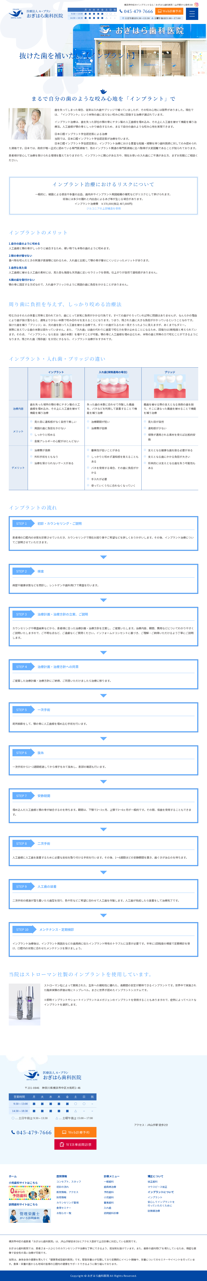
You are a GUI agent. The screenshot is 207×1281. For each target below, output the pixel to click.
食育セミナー (63, 1207)
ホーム (13, 1176)
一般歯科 (109, 1181)
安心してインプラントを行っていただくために (161, 1203)
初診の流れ (62, 1187)
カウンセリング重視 (67, 1202)
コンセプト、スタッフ (68, 1181)
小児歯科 (109, 1197)
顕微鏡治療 (154, 1210)
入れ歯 (107, 1207)
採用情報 (61, 1197)
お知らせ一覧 (63, 1213)
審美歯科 (109, 1202)
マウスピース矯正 (157, 1187)
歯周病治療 (110, 1187)
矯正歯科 (153, 1181)
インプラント (155, 1197)
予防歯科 (109, 1192)
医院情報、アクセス (67, 1192)
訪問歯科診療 (111, 1213)
